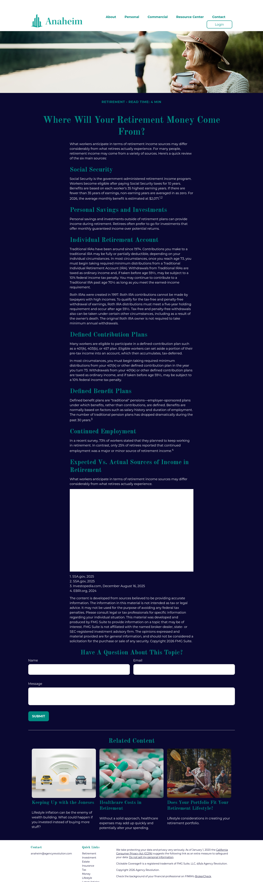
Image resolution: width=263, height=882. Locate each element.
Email (137, 650)
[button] (111, 6)
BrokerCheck (203, 865)
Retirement (89, 843)
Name (33, 650)
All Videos (88, 875)
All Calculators (90, 879)
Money (86, 863)
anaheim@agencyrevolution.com (51, 843)
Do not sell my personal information (151, 846)
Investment (89, 847)
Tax (84, 859)
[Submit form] (38, 706)
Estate (86, 851)
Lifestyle (87, 867)
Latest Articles (90, 871)
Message (35, 673)
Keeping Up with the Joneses (63, 792)
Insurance (88, 855)
